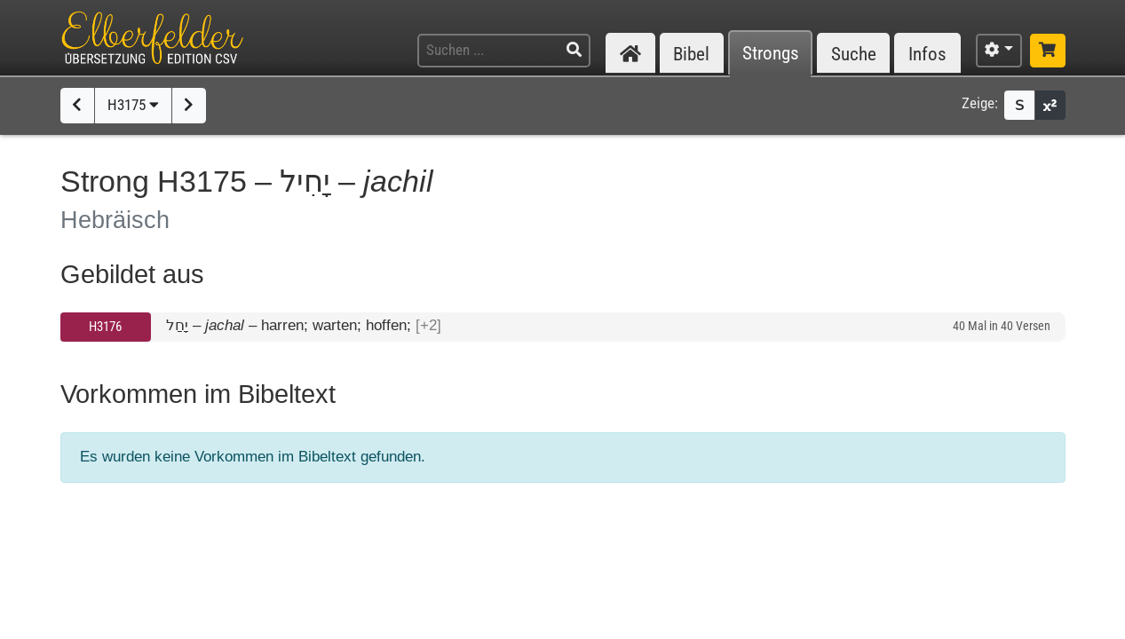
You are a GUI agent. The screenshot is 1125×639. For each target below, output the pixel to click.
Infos (927, 54)
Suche (853, 54)
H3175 (133, 105)
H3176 (105, 327)
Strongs (770, 54)
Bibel (691, 54)
